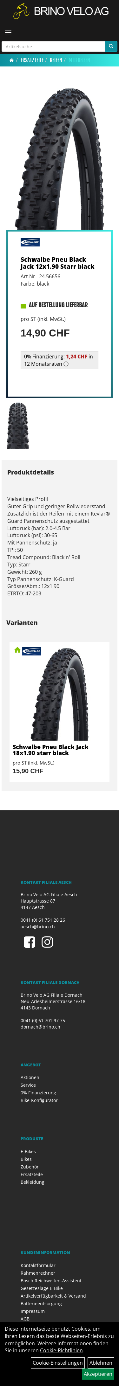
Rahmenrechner (38, 1273)
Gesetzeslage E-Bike (42, 1288)
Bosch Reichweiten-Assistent (51, 1281)
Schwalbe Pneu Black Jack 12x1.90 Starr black (58, 262)
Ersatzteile (32, 60)
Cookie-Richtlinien (61, 1350)
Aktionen (30, 1077)
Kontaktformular (38, 1265)
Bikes (26, 1159)
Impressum (33, 1311)
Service (28, 1085)
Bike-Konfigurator (39, 1100)
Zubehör (30, 1167)
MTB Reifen (79, 60)
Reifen (56, 60)
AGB (25, 1319)
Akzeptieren (98, 1373)
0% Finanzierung (38, 1093)
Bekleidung (32, 1182)
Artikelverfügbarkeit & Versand (53, 1296)
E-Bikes (28, 1151)
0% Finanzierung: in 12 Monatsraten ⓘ (58, 360)
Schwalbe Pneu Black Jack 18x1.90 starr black (51, 750)
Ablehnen (100, 1362)
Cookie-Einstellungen (58, 1362)
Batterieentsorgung (41, 1303)
